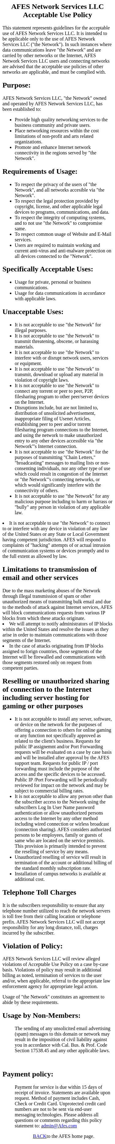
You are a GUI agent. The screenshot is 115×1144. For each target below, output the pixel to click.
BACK (39, 1136)
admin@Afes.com (59, 1125)
